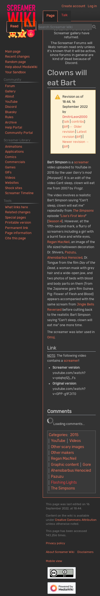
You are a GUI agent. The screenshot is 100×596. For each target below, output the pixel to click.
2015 (74, 435)
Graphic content (65, 464)
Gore (87, 464)
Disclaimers (85, 552)
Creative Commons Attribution (76, 520)
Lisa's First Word (73, 216)
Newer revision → (75, 142)
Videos (75, 441)
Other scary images (67, 447)
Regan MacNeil (58, 242)
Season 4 (55, 221)
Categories (58, 435)
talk (66, 122)
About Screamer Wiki (60, 552)
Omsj (51, 337)
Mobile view (54, 561)
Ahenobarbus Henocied (64, 257)
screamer (81, 162)
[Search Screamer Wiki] (65, 27)
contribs (77, 122)
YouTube (58, 441)
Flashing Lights (64, 482)
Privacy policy (55, 543)
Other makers (62, 452)
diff (65, 127)
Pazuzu (70, 252)
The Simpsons (83, 210)
